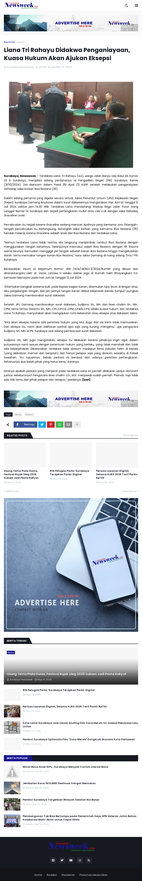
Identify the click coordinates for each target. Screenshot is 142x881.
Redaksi (52, 875)
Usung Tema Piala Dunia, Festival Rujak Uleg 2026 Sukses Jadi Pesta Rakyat (21, 474)
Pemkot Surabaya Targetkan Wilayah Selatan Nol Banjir (61, 800)
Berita (21, 42)
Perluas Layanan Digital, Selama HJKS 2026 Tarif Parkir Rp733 (117, 474)
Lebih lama (129, 491)
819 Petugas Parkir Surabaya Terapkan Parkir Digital (69, 472)
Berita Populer (17, 758)
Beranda (9, 42)
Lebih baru (12, 491)
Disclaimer (68, 875)
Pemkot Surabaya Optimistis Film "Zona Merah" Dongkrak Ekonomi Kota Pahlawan (79, 739)
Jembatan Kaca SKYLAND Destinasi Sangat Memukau (59, 783)
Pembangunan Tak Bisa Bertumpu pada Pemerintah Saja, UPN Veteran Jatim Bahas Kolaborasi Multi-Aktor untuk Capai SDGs (79, 817)
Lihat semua (130, 435)
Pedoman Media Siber (94, 875)
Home (38, 875)
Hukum (29, 414)
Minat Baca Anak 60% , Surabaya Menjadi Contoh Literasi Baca (65, 767)
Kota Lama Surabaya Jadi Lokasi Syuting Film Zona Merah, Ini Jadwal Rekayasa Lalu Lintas (80, 724)
